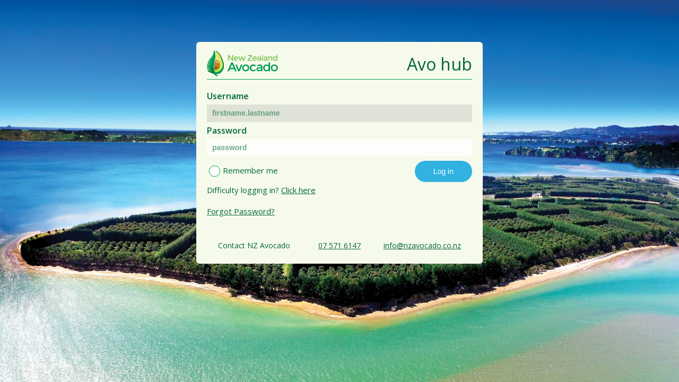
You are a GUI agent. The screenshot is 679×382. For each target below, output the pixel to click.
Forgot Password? (241, 211)
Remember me (250, 170)
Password (227, 130)
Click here (298, 190)
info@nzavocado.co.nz (422, 245)
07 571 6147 (339, 245)
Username (228, 96)
